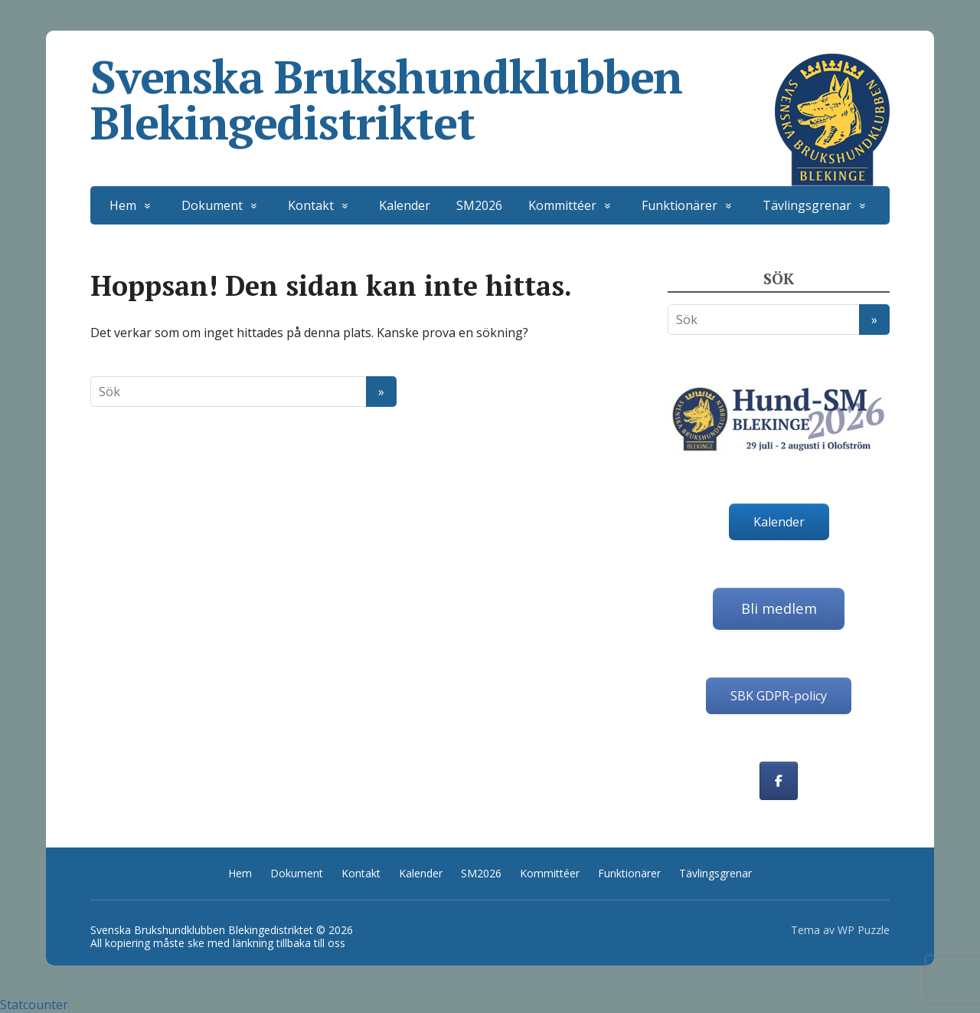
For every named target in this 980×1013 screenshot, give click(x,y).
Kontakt (311, 205)
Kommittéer (562, 205)
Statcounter (34, 1004)
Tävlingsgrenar (807, 205)
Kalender (404, 205)
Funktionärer (679, 205)
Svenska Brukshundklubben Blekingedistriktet (490, 100)
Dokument (212, 205)
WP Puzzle (864, 930)
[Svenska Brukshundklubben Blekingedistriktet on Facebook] (779, 781)
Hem (122, 205)
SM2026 (479, 205)
